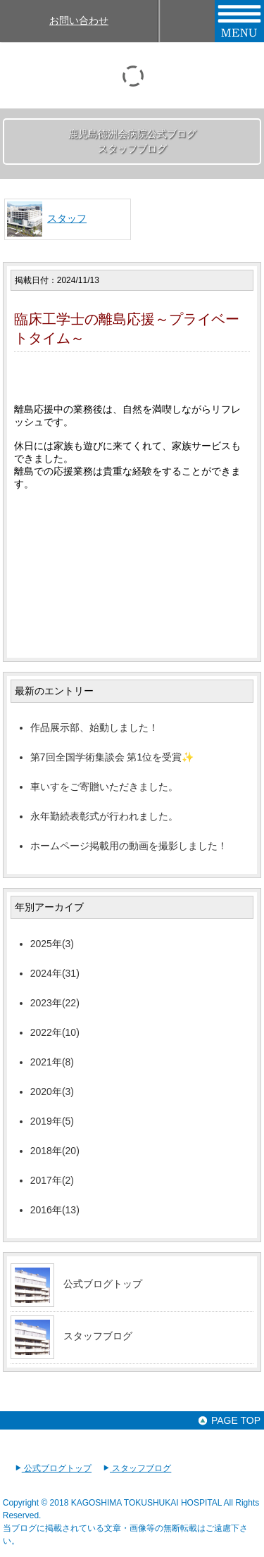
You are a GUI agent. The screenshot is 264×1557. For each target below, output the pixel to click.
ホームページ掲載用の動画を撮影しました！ (128, 845)
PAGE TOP (228, 1420)
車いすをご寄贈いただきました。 (104, 786)
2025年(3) (52, 943)
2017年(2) (52, 1180)
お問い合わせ (78, 20)
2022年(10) (55, 1032)
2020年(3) (52, 1091)
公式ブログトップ (102, 1283)
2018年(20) (55, 1150)
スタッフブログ (97, 1336)
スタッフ (67, 218)
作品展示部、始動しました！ (94, 727)
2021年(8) (52, 1062)
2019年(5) (52, 1121)
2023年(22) (55, 1002)
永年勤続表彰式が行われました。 (104, 816)
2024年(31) (55, 973)
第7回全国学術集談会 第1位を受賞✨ (112, 757)
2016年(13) (55, 1209)
